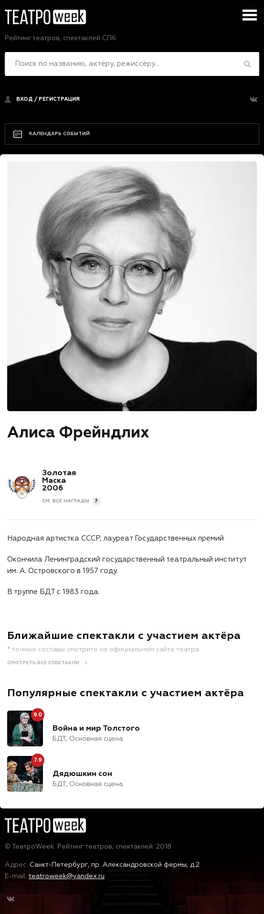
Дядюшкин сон (82, 774)
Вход (24, 99)
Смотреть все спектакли (43, 662)
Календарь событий (59, 133)
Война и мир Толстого (96, 729)
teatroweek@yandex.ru (67, 876)
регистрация (59, 99)
